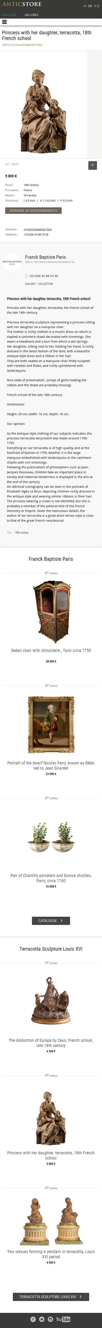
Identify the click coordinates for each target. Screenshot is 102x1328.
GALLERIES (31, 15)
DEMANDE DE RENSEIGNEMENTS (33, 210)
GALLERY (30, 284)
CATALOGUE (9, 15)
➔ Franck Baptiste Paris (38, 229)
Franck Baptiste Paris (45, 257)
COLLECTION (45, 284)
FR (84, 6)
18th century (21, 532)
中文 (97, 6)
